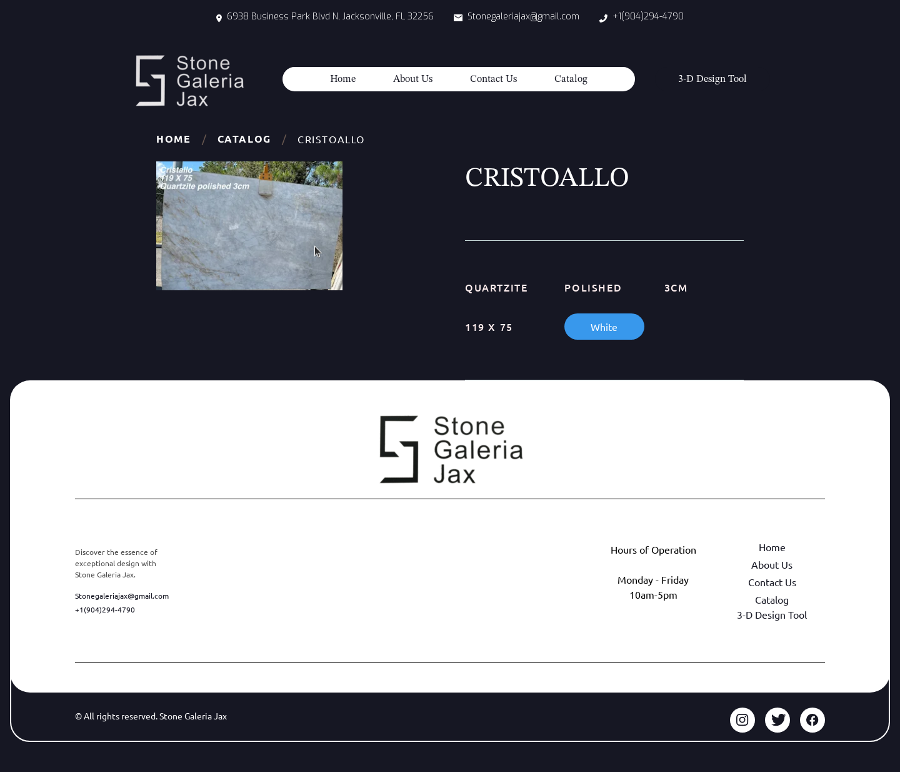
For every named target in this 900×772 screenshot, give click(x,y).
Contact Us (493, 79)
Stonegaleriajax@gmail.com (122, 596)
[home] (189, 80)
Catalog (571, 79)
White (604, 326)
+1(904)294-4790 (105, 609)
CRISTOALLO (331, 139)
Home (343, 79)
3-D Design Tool (772, 614)
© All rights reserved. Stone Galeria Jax (151, 715)
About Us (412, 79)
